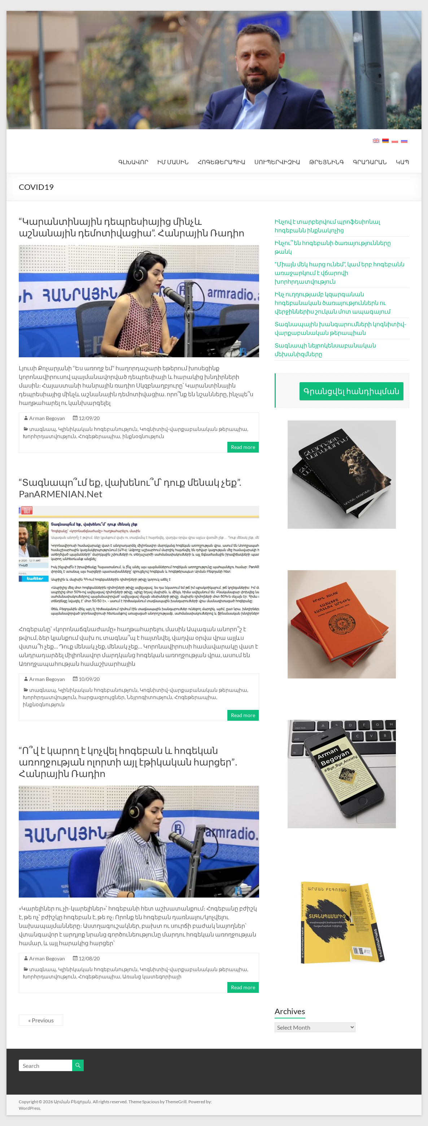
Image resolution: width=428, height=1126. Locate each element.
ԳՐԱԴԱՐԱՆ (370, 161)
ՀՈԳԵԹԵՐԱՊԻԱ (221, 161)
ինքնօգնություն (143, 436)
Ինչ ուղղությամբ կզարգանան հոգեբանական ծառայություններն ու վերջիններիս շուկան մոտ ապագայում (332, 303)
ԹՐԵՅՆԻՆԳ (326, 161)
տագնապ (42, 429)
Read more (243, 447)
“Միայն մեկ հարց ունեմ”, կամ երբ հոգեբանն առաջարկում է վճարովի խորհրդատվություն (340, 273)
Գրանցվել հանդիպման (351, 391)
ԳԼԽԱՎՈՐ (133, 161)
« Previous (41, 1020)
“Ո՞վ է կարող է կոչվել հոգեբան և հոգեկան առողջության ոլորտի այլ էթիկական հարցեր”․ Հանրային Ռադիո (128, 762)
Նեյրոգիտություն (149, 697)
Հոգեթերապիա (99, 436)
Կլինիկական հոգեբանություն (97, 429)
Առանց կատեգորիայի (152, 976)
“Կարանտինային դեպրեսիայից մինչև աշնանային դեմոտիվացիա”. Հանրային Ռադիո (131, 227)
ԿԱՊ (402, 161)
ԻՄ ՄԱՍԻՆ (173, 161)
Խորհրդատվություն (49, 436)
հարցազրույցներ (101, 697)
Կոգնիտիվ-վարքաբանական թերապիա (193, 429)
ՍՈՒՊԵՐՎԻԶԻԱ (277, 161)
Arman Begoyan (47, 418)
